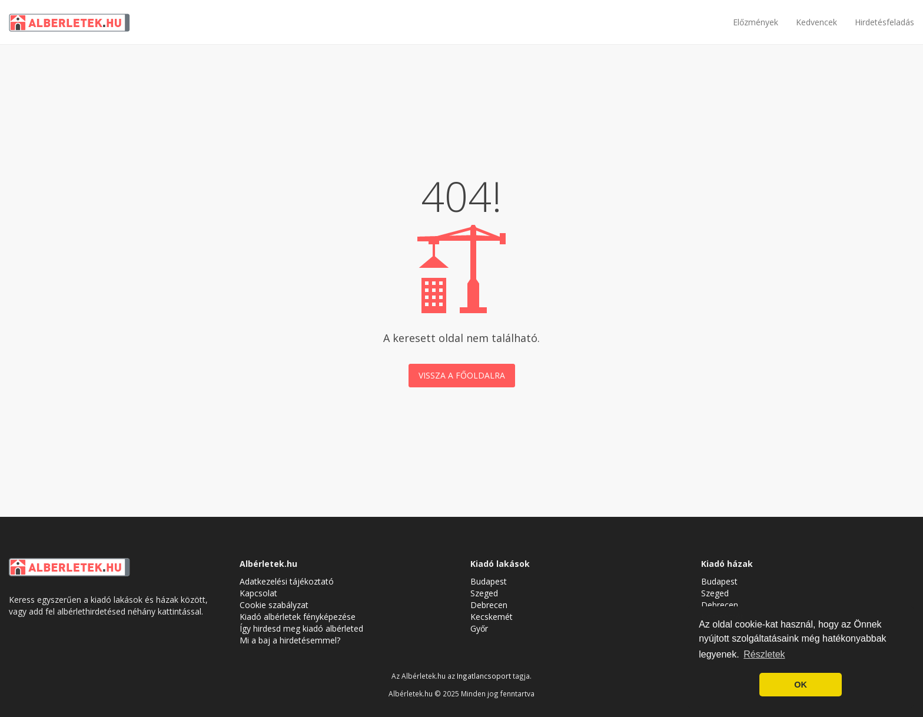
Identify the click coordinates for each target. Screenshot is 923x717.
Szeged (484, 593)
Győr (479, 628)
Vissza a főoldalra (462, 375)
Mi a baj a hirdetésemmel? (290, 640)
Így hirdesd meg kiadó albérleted (301, 628)
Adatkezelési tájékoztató (287, 581)
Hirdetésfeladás (884, 22)
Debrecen (488, 604)
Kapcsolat (258, 593)
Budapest (488, 581)
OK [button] (800, 684)
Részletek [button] (764, 654)
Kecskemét (491, 616)
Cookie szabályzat (274, 604)
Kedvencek (816, 22)
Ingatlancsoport (484, 676)
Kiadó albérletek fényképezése (298, 616)
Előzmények (755, 22)
